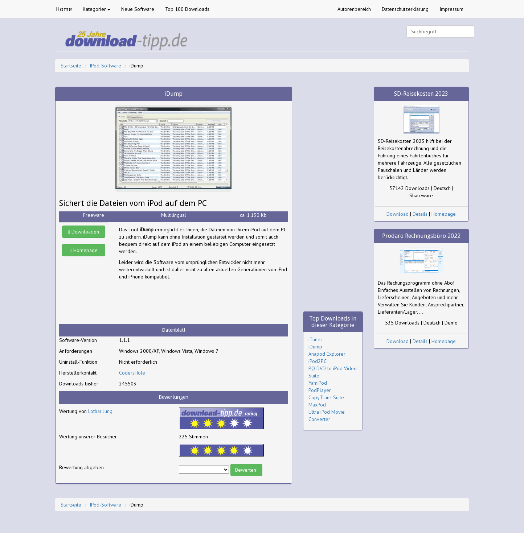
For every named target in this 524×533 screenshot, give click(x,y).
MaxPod (317, 404)
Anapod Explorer (326, 354)
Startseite (71, 65)
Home (63, 9)
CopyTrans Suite (326, 397)
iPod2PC (317, 361)
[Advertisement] (177, 302)
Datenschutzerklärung (405, 9)
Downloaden (83, 231)
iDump (315, 346)
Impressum (451, 9)
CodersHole (132, 372)
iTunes (315, 339)
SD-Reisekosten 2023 (421, 93)
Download (397, 214)
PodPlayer (319, 390)
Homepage (84, 250)
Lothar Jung (100, 411)
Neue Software (137, 9)
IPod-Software (105, 65)
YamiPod (317, 383)
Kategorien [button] (96, 9)
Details (420, 214)
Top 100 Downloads (187, 9)
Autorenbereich (354, 9)
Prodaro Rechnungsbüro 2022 (421, 235)
